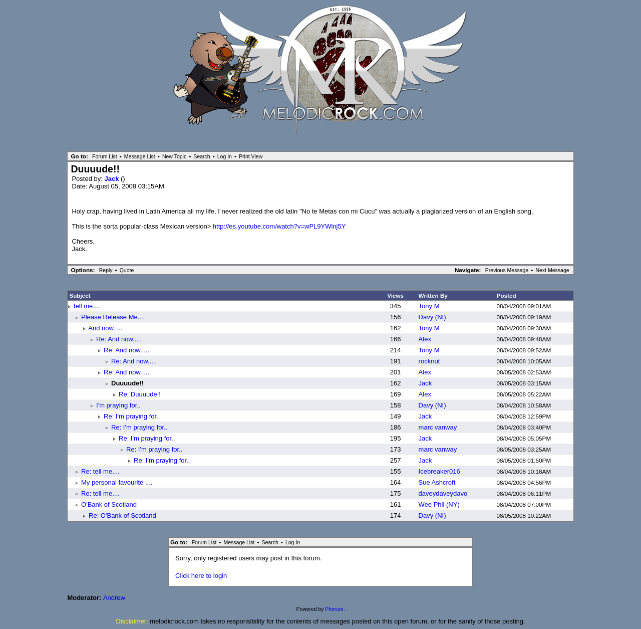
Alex (425, 339)
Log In (224, 156)
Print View (250, 156)
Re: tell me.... (100, 471)
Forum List (104, 156)
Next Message (552, 270)
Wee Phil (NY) (439, 504)
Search (201, 156)
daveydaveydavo (443, 493)
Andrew (114, 597)
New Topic (174, 156)
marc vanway (438, 427)
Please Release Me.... (113, 317)
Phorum (334, 609)
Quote (127, 270)
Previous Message (507, 270)
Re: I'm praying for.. (132, 416)
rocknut (429, 361)
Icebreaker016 (439, 471)
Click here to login (201, 575)
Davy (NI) (432, 317)
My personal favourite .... (116, 482)
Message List (139, 156)
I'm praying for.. (118, 405)
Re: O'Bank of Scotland (122, 515)
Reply (106, 270)
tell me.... (87, 306)
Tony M (429, 306)
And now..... (105, 328)
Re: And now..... (119, 339)
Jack (112, 178)
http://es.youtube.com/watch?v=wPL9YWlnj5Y (279, 226)
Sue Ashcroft (437, 482)
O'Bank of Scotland (109, 504)
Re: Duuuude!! (140, 394)
